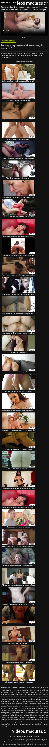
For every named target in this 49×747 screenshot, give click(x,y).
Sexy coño (35, 53)
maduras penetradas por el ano (26, 692)
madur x (4, 690)
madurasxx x (14, 697)
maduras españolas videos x (24, 690)
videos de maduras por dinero (24, 710)
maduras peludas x (9, 692)
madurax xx (35, 697)
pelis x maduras (42, 704)
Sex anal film (30, 742)
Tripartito (30, 55)
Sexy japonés (21, 55)
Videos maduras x (34, 740)
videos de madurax (21, 715)
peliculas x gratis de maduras (23, 701)
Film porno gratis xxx (9, 744)
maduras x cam (8, 694)
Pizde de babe (21, 744)
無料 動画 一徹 (31, 744)
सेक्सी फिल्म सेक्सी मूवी (21, 740)
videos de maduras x (18, 713)
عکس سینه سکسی (8, 740)
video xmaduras (37, 708)
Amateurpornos (9, 742)
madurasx (31, 694)
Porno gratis (6, 7)
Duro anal (17, 53)
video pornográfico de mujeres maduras (17, 708)
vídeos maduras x (20, 717)
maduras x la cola (21, 694)
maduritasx (44, 697)
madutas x (4, 699)
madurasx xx (5, 697)
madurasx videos (42, 694)
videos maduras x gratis (34, 717)
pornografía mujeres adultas (10, 706)
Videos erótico (42, 744)
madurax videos (25, 697)
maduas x (44, 688)
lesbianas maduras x (19, 688)
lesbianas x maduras (33, 688)
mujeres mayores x (22, 699)
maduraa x (10, 690)
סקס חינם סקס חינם (41, 742)
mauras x (12, 699)
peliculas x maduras (15, 704)
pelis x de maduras (29, 704)
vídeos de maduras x (33, 713)
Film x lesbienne (20, 742)
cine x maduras (6, 688)
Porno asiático (26, 53)
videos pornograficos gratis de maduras (25, 722)
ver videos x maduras (28, 706)
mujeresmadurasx (35, 699)
